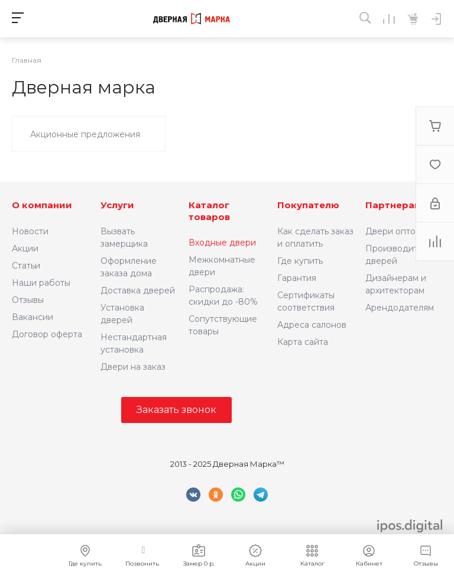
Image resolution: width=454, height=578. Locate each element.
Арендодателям (399, 307)
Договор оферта (47, 334)
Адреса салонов (311, 324)
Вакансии (32, 317)
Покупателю (308, 205)
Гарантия (296, 278)
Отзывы (28, 300)
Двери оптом (393, 231)
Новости (30, 231)
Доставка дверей (137, 290)
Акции (25, 248)
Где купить (300, 261)
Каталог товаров (209, 210)
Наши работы (41, 282)
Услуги (117, 205)
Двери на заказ (133, 366)
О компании (42, 205)
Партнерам (393, 205)
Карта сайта (302, 342)
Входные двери (222, 242)
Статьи (26, 265)
